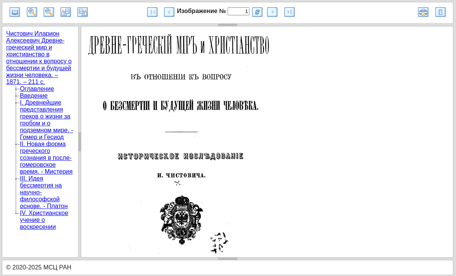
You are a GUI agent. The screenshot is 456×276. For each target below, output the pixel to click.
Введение (34, 95)
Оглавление (37, 88)
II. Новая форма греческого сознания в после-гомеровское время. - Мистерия (46, 158)
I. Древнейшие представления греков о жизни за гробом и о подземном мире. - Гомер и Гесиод (46, 119)
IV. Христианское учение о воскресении (44, 220)
